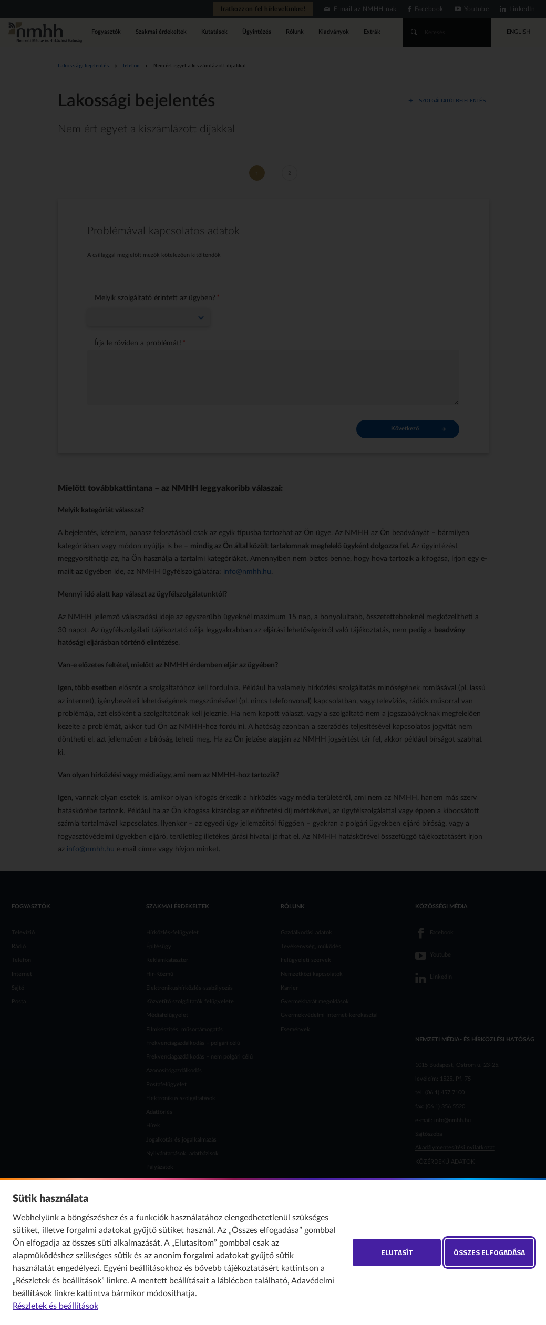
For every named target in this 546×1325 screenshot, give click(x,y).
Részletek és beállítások (55, 1306)
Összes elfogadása (489, 1252)
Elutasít (397, 1252)
